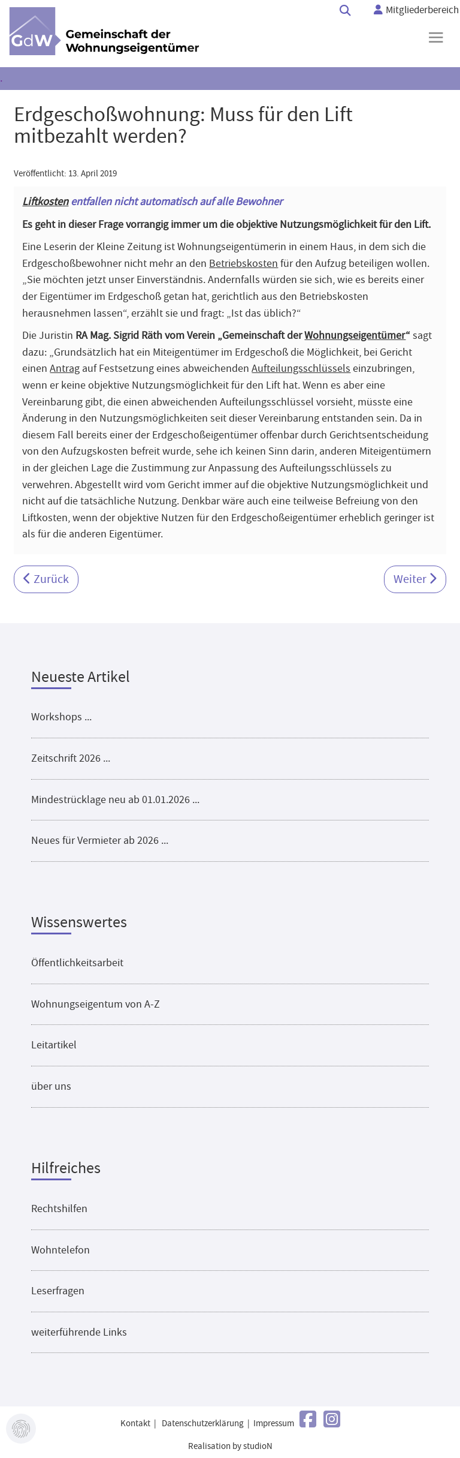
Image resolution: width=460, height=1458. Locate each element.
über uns (51, 1086)
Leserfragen (57, 1290)
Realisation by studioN (230, 1446)
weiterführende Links (79, 1332)
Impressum (273, 1423)
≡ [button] (436, 37)
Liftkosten (45, 201)
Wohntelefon (60, 1250)
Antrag (65, 368)
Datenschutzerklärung (203, 1423)
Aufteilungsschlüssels (301, 368)
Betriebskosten (243, 263)
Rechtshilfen (59, 1208)
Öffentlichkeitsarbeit (77, 962)
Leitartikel (54, 1045)
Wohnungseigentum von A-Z (95, 1004)
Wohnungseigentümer (354, 335)
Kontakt (135, 1423)
